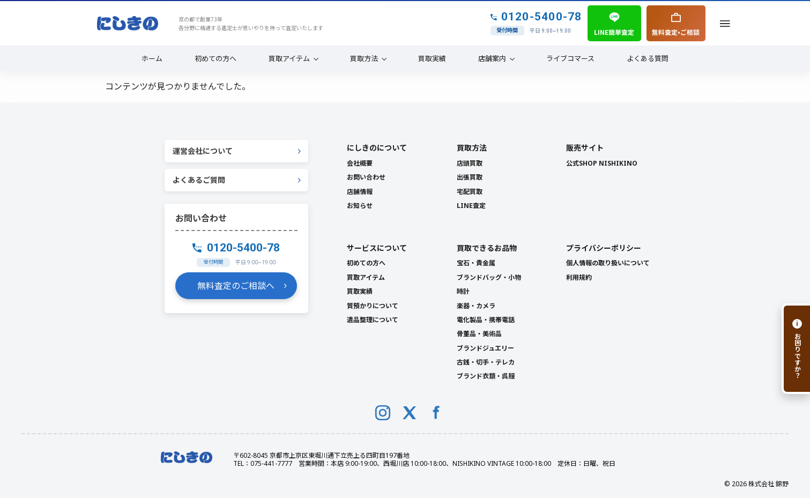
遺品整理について (372, 319)
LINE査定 (471, 205)
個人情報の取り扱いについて (608, 262)
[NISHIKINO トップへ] (127, 24)
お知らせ (360, 205)
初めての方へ (215, 58)
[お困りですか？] (796, 348)
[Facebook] (436, 412)
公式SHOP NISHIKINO (601, 163)
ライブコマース (570, 58)
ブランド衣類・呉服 (486, 376)
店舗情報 (360, 191)
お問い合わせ (366, 177)
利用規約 (579, 277)
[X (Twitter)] (409, 412)
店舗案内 (492, 58)
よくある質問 (647, 58)
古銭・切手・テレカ (486, 362)
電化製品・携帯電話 (486, 319)
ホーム (152, 58)
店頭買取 (469, 163)
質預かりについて (372, 305)
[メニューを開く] (725, 23)
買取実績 (432, 58)
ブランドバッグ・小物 (489, 277)
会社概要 (360, 163)
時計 (463, 291)
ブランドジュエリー (485, 348)
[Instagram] (382, 412)
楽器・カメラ (476, 305)
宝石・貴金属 (476, 262)
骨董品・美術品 (479, 333)
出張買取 (469, 177)
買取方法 (364, 58)
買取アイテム (289, 58)
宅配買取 (469, 191)
